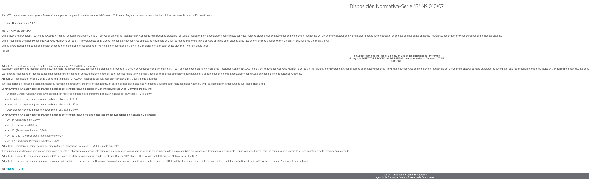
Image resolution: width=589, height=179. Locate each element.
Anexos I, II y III (14, 168)
